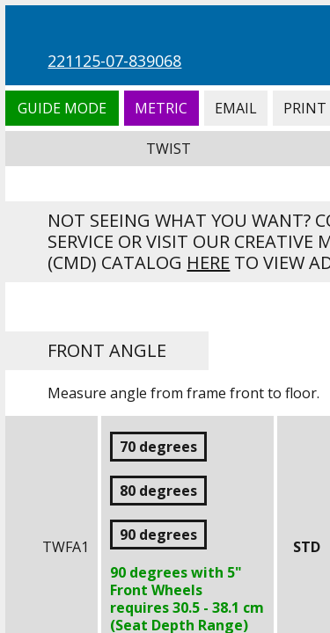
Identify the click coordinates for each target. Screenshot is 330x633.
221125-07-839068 (114, 60)
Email (236, 108)
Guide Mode (61, 108)
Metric (161, 108)
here (208, 262)
